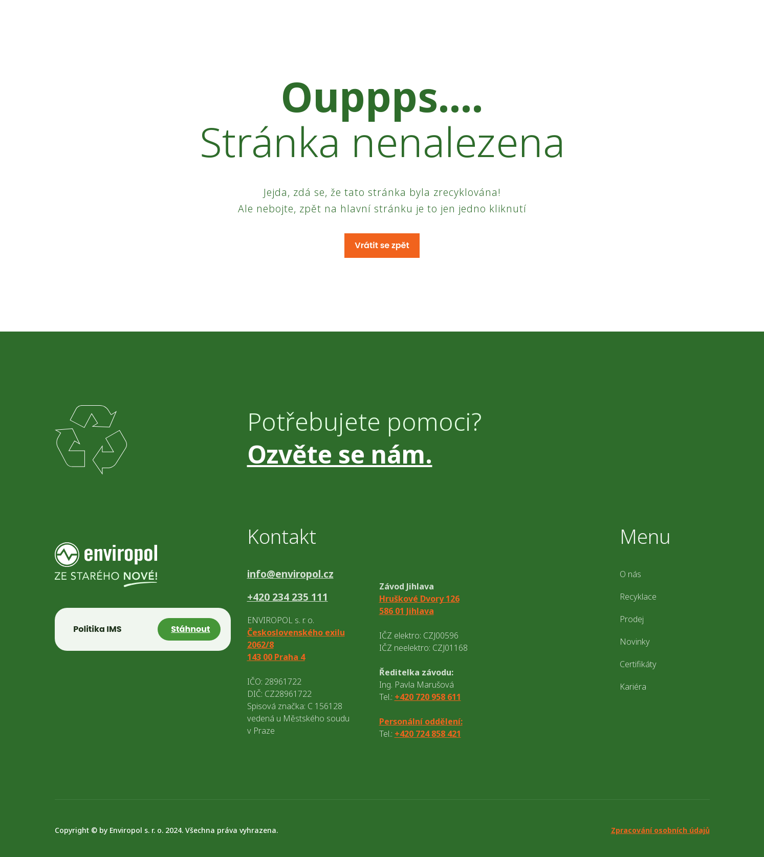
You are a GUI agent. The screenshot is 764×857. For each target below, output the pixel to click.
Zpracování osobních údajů (660, 830)
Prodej (632, 619)
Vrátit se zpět (382, 245)
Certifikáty (638, 664)
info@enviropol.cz (290, 574)
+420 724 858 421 (428, 733)
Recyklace (638, 596)
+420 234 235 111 (287, 597)
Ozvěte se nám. (339, 454)
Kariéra (633, 686)
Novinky (635, 641)
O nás (630, 574)
